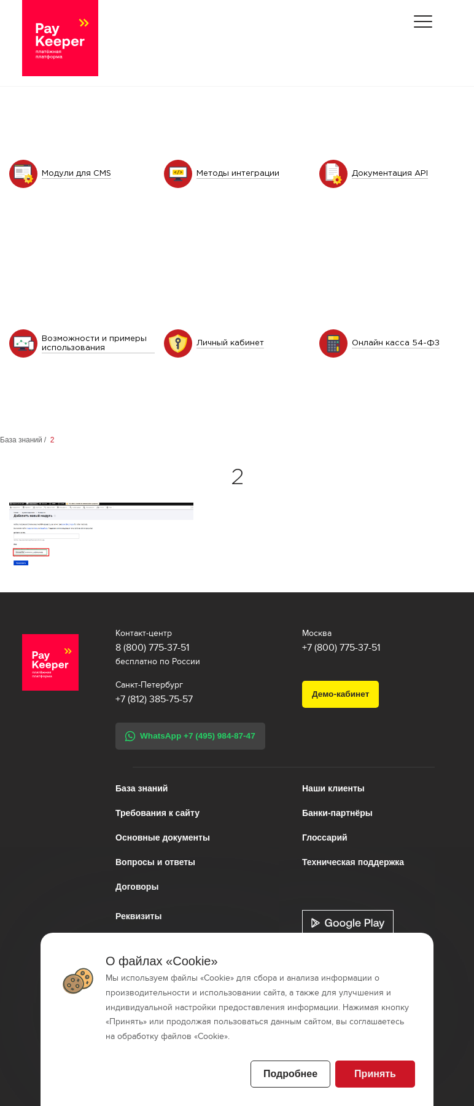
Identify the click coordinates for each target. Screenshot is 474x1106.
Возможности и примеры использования (94, 343)
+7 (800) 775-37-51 (341, 648)
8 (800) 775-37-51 (152, 648)
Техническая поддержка (353, 862)
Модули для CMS (76, 173)
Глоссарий (325, 837)
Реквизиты (138, 916)
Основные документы (162, 837)
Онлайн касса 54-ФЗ (396, 343)
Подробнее (290, 1074)
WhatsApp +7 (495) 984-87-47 (197, 735)
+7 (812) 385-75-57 (154, 699)
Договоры (136, 887)
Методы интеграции (237, 173)
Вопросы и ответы (155, 862)
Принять (375, 1074)
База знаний (21, 440)
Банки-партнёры (337, 813)
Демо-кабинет (340, 694)
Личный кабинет (230, 343)
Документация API (390, 173)
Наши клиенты (333, 788)
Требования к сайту (157, 813)
